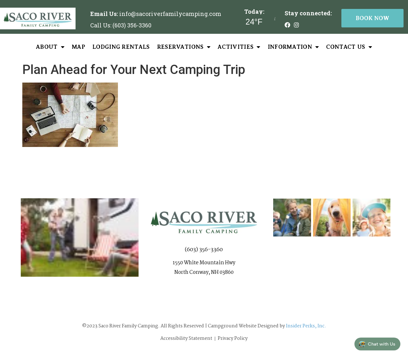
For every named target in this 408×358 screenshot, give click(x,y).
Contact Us (349, 47)
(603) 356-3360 (204, 252)
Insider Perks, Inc (305, 326)
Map (78, 47)
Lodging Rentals (121, 47)
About (50, 47)
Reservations (183, 47)
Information (293, 47)
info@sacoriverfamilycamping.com (170, 14)
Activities (239, 47)
